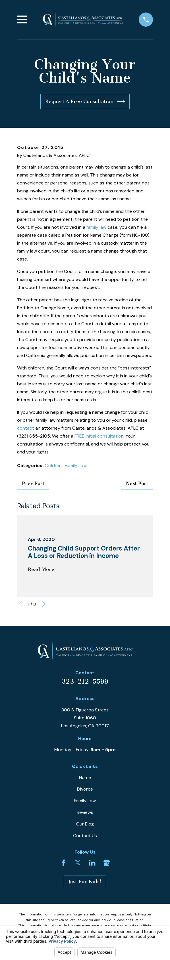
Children (53, 466)
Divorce (85, 789)
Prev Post (33, 483)
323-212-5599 (85, 681)
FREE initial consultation (99, 436)
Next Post (137, 483)
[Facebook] (63, 863)
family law (96, 227)
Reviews (85, 812)
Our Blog (85, 824)
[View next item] (43, 604)
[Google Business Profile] (106, 863)
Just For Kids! (85, 881)
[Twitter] (77, 863)
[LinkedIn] (92, 863)
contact (25, 428)
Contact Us (85, 836)
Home (85, 777)
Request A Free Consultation (85, 101)
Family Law (76, 466)
